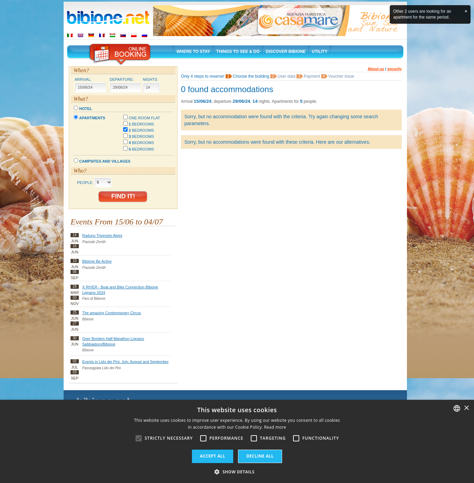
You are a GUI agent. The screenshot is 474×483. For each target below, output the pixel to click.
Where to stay (193, 51)
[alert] (237, 441)
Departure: (122, 79)
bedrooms (141, 124)
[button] (237, 471)
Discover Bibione (286, 51)
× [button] (466, 408)
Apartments (92, 118)
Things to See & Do (238, 51)
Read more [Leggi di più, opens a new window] (275, 427)
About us (376, 69)
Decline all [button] (260, 456)
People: (85, 182)
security (394, 69)
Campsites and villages (104, 161)
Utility (319, 51)
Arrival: (83, 79)
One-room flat (144, 118)
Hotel (85, 109)
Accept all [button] (212, 456)
